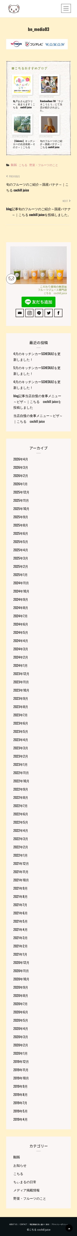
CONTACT (23, 1224)
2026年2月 (20, 475)
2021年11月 (21, 871)
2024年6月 (20, 624)
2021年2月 (20, 945)
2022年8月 (20, 797)
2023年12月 (21, 673)
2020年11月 (21, 970)
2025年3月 (20, 558)
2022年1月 (20, 855)
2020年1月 (20, 1053)
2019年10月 (21, 1077)
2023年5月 (20, 731)
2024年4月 (20, 640)
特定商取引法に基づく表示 (39, 1224)
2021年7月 (20, 904)
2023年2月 (20, 756)
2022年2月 (20, 846)
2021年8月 (20, 896)
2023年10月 (21, 690)
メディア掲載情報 (26, 1190)
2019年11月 (21, 1069)
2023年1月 (20, 764)
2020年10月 (21, 978)
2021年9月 (20, 888)
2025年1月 (20, 574)
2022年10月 (21, 780)
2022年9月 (20, 789)
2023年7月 (20, 714)
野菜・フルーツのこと (43, 165)
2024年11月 (21, 582)
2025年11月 (21, 500)
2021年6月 (20, 912)
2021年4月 (20, 929)
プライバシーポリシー (59, 1224)
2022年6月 (20, 813)
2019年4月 (20, 1119)
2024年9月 (20, 599)
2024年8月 (20, 607)
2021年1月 (20, 954)
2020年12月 (21, 962)
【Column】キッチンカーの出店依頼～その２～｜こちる (24, 144)
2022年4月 (20, 830)
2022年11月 (21, 772)
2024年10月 (21, 591)
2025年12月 (21, 492)
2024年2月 (20, 657)
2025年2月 (20, 566)
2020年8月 (20, 995)
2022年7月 (20, 805)
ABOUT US (13, 1224)
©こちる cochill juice (38, 1229)
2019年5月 (20, 1111)
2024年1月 (20, 665)
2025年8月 (20, 525)
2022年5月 (20, 822)
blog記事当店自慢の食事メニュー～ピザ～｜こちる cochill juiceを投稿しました (37, 401)
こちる (23, 165)
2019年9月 (20, 1086)
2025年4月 (20, 549)
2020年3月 (20, 1036)
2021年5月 (20, 921)
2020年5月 (20, 1020)
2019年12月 (21, 1061)
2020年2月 (20, 1044)
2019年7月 (20, 1102)
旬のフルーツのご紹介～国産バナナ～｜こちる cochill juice (51, 144)
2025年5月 (20, 541)
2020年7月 (20, 1003)
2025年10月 (21, 508)
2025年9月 (20, 516)
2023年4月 (20, 739)
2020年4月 (20, 1028)
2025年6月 (20, 533)
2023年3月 (20, 747)
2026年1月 (20, 483)
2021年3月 (20, 937)
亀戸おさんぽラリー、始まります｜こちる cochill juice (24, 104)
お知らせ (19, 1165)
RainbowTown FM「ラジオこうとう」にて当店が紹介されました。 (51, 105)
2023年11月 (21, 681)
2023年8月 (20, 706)
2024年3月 (20, 648)
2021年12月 (21, 863)
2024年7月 (20, 615)
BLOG (14, 165)
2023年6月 (20, 723)
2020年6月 (20, 1011)
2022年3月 (20, 838)
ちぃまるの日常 (24, 1181)
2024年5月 (20, 632)
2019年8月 (20, 1094)
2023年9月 (20, 698)
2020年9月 (20, 987)
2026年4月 (20, 459)
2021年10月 (21, 879)
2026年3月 (20, 467)
